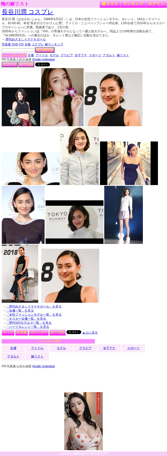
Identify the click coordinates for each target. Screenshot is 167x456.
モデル (54, 55)
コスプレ (37, 44)
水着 (28, 44)
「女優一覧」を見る (20, 310)
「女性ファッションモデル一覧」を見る (34, 314)
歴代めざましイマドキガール (26, 39)
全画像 (21, 332)
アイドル (42, 55)
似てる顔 (26, 64)
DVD (15, 44)
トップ (8, 332)
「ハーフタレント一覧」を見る (27, 326)
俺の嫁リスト (15, 3)
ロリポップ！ (99, 453)
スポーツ (95, 55)
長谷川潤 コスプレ (28, 11)
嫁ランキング (54, 44)
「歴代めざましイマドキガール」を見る (34, 306)
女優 (31, 55)
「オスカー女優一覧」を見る (26, 318)
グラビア (67, 55)
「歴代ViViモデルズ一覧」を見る (29, 322)
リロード (10, 64)
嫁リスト (110, 3)
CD (21, 44)
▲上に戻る (90, 332)
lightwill (79, 453)
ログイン (156, 3)
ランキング (133, 3)
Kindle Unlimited (43, 59)
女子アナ (81, 55)
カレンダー (38, 332)
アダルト (109, 55)
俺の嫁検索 (44, 50)
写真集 (6, 44)
